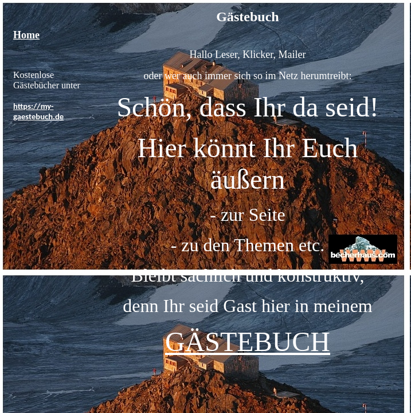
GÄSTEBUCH (247, 341)
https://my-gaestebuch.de (38, 111)
